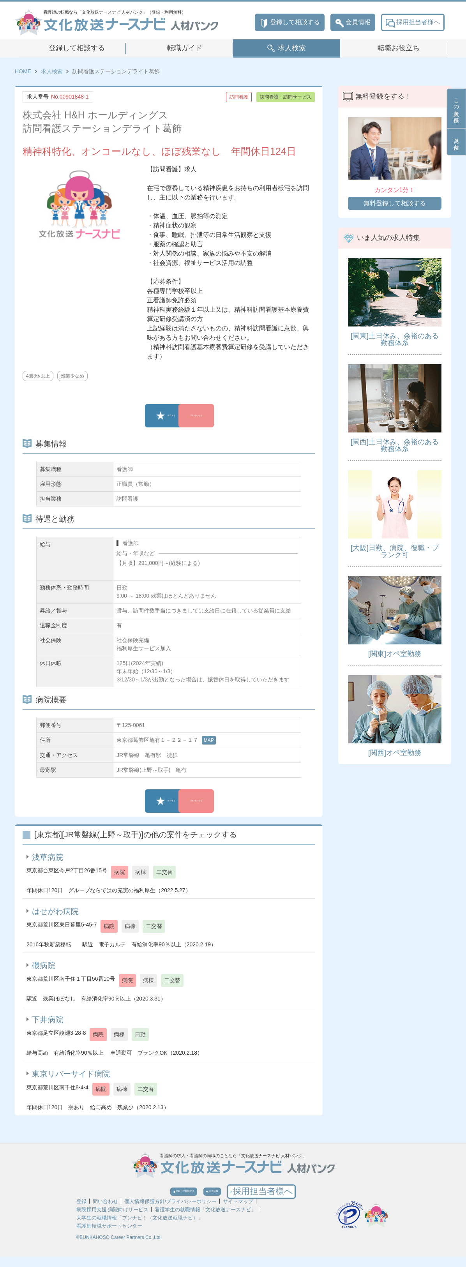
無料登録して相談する (395, 203)
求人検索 (292, 48)
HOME (23, 71)
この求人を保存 (456, 108)
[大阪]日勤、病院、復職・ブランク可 (395, 551)
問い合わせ (105, 1211)
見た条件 (456, 141)
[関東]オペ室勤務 (394, 654)
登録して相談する (289, 22)
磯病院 (43, 965)
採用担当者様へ (413, 22)
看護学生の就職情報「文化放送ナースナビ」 (205, 1220)
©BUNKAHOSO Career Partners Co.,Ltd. (119, 1248)
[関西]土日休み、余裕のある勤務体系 (395, 445)
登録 (81, 1211)
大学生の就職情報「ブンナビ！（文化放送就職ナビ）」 (139, 1228)
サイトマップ (238, 1211)
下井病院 (47, 1019)
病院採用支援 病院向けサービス (112, 1220)
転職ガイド (184, 48)
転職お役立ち (399, 48)
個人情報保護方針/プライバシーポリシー (170, 1211)
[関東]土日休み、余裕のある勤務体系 (395, 339)
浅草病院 (47, 857)
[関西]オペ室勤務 (394, 753)
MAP (209, 740)
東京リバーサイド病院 (71, 1073)
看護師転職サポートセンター (109, 1236)
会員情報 (353, 22)
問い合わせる (223, 415)
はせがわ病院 (55, 911)
